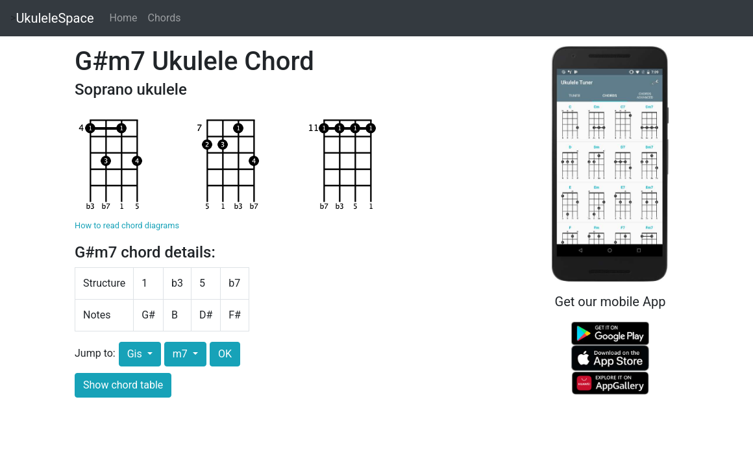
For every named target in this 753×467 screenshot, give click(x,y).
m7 (181, 354)
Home (124, 18)
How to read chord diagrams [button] (127, 225)
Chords (164, 18)
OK (225, 354)
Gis (136, 354)
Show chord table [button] (123, 385)
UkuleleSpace (54, 18)
